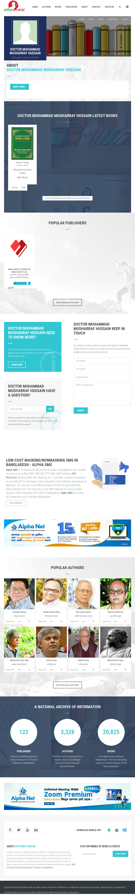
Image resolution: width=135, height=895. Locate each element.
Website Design (107, 887)
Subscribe (120, 853)
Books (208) (42, 670)
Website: (52, 54)
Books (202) (106, 670)
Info (19, 621)
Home (35, 7)
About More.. (19, 86)
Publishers (71, 7)
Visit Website (16, 503)
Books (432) (10, 621)
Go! (50, 408)
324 (11, 287)
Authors (46, 7)
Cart (23, 187)
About (84, 7)
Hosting (7, 892)
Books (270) (74, 621)
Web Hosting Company (58, 892)
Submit (80, 410)
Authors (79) (20, 283)
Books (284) (42, 621)
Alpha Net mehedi (25, 887)
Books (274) (106, 621)
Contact (96, 7)
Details (15, 187)
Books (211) (74, 670)
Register (109, 7)
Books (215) (10, 670)
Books (58, 7)
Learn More (17, 364)
